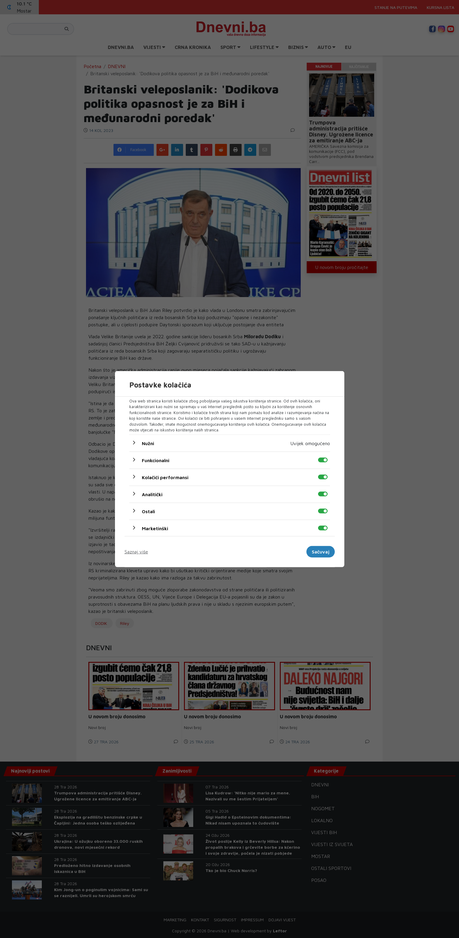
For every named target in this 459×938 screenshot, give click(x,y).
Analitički (152, 494)
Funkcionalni (155, 460)
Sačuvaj (320, 551)
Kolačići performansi (165, 477)
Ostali (148, 511)
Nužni (148, 443)
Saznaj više (136, 551)
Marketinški (155, 528)
